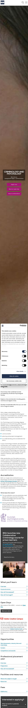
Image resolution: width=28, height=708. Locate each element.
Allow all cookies (14, 376)
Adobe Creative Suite (16, 629)
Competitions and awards (8, 650)
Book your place (6, 611)
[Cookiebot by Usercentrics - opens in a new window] (20, 326)
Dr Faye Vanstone (8, 546)
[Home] (2, 4)
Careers (3, 648)
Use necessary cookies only (14, 381)
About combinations (14, 193)
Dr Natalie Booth (7, 544)
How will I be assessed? (7, 592)
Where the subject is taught (9, 678)
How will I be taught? (7, 595)
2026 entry (4, 691)
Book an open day (14, 189)
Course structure (5, 589)
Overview (3, 586)
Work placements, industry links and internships (11, 644)
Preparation (4, 666)
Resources (4, 681)
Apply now (14, 184)
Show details (20, 371)
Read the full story (9, 557)
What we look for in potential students (10, 704)
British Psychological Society (9, 481)
